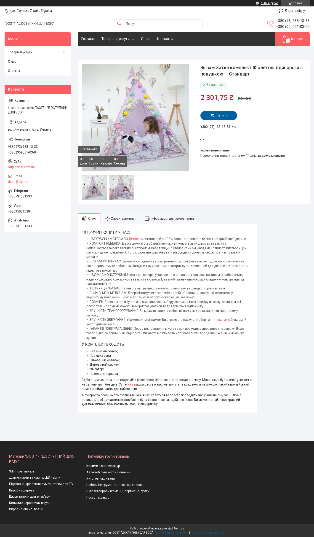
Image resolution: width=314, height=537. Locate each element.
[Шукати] (119, 23)
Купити (222, 115)
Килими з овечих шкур (103, 466)
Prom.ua (179, 528)
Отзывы (14, 71)
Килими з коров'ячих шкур (29, 503)
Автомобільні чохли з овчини (108, 472)
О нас (145, 39)
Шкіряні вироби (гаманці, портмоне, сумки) (118, 491)
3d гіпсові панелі (21, 471)
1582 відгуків (269, 3)
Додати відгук (295, 11)
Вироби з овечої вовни (26, 509)
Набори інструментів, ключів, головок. (114, 485)
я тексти (219, 319)
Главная (88, 39)
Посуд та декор (97, 497)
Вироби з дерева (22, 490)
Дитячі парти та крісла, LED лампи (34, 477)
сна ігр (131, 384)
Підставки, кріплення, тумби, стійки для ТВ (41, 484)
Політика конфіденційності (208, 532)
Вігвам (134, 239)
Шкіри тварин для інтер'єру (29, 496)
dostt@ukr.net (18, 181)
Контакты (165, 39)
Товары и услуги (115, 39)
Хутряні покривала (100, 478)
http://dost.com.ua (21, 167)
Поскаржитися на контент (172, 532)
